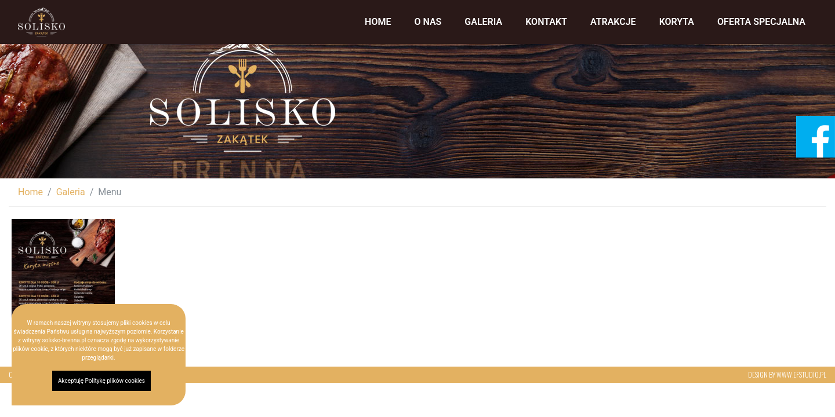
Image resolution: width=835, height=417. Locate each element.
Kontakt (546, 21)
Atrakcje (613, 21)
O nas (427, 21)
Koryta (676, 21)
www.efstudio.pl (801, 374)
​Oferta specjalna (761, 21)
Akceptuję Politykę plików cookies (101, 381)
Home (378, 21)
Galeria (483, 21)
